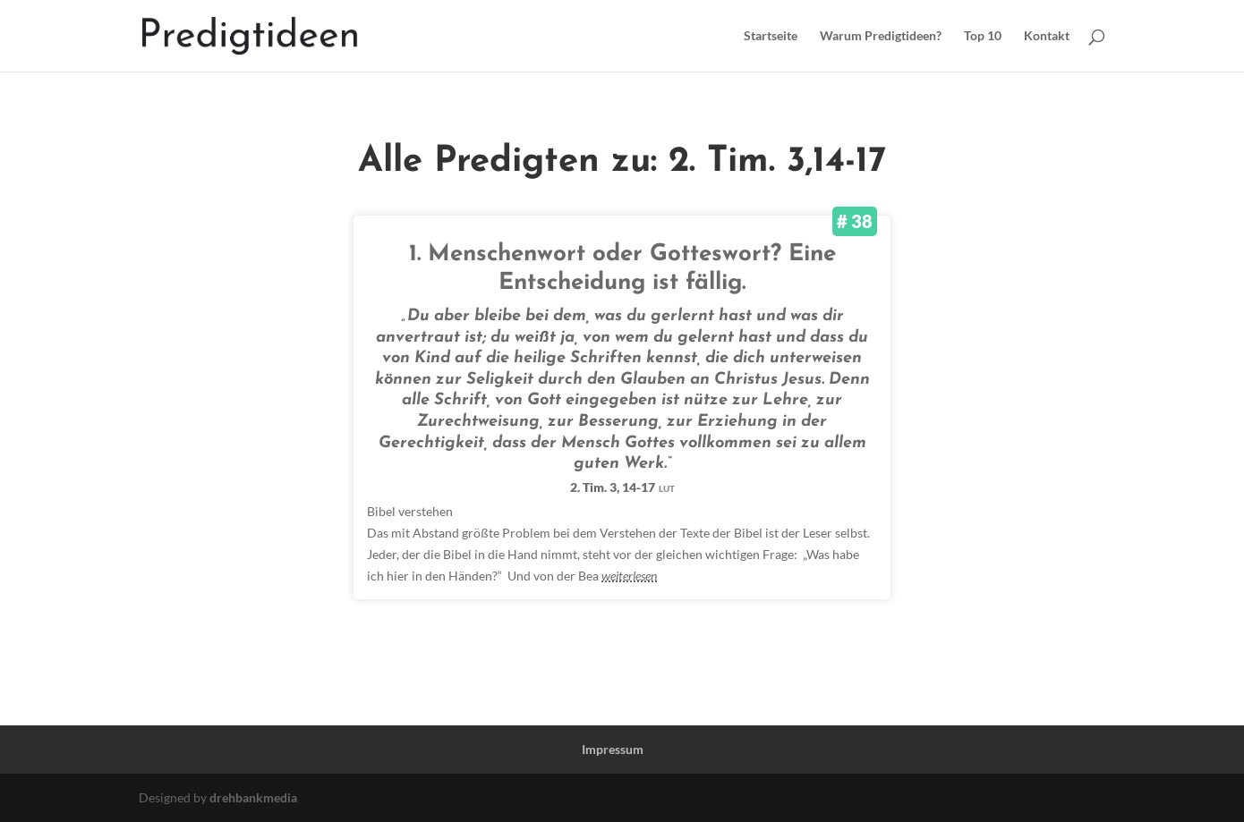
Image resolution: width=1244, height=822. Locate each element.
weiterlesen (629, 575)
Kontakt (1046, 36)
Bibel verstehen (410, 511)
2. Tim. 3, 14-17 (622, 487)
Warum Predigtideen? (881, 36)
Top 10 (982, 36)
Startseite (770, 36)
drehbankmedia (253, 797)
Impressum (612, 749)
